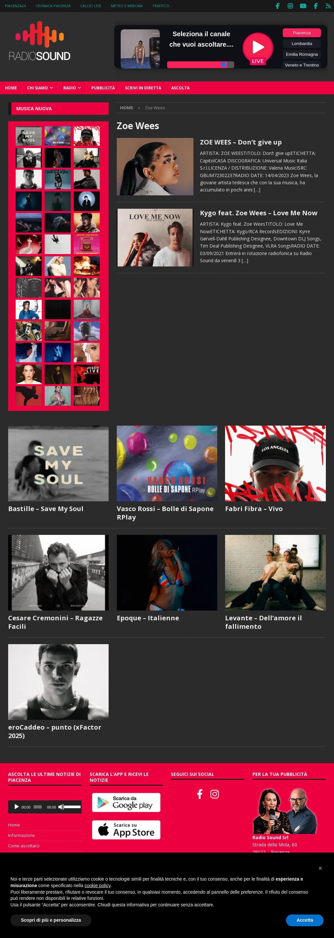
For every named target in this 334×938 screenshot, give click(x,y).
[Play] (16, 806)
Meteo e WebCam (127, 5)
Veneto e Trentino (302, 64)
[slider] (38, 806)
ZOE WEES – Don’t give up (241, 141)
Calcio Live (90, 5)
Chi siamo (37, 87)
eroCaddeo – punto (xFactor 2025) (54, 730)
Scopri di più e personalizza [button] (51, 920)
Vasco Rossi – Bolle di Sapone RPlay (165, 512)
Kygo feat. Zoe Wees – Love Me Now (258, 212)
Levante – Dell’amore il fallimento (263, 621)
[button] (320, 868)
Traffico (160, 5)
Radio (69, 87)
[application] (45, 806)
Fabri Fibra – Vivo (254, 508)
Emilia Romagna (302, 53)
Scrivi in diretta (143, 87)
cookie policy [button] (97, 885)
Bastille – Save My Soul (46, 508)
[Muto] (61, 806)
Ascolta (180, 87)
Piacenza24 (15, 5)
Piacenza (302, 32)
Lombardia (302, 42)
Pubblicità (103, 87)
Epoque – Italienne (148, 617)
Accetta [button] (304, 920)
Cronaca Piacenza (53, 5)
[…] (257, 189)
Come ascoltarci (23, 845)
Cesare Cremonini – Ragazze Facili (55, 621)
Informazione (21, 835)
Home (11, 87)
